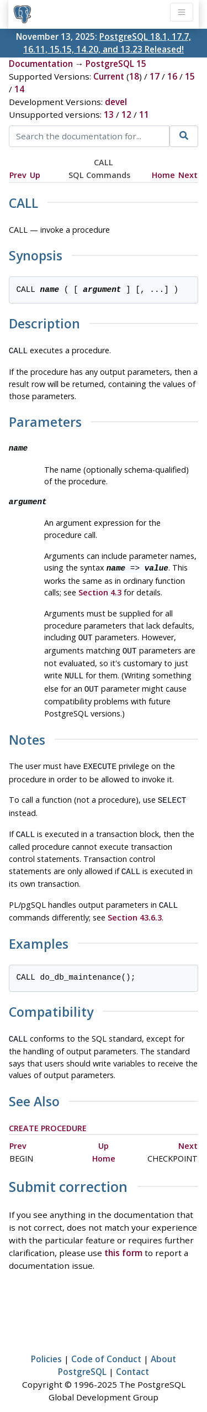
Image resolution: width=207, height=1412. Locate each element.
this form (123, 1239)
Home (163, 175)
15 (190, 76)
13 (109, 114)
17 (155, 76)
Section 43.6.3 (135, 905)
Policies (46, 1345)
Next (188, 175)
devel (116, 101)
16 (172, 76)
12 (126, 114)
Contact (132, 1358)
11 (144, 114)
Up (35, 175)
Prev (17, 175)
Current (108, 76)
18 (134, 76)
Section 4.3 (99, 590)
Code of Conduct (106, 1345)
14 (19, 89)
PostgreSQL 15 (116, 63)
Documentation (41, 63)
